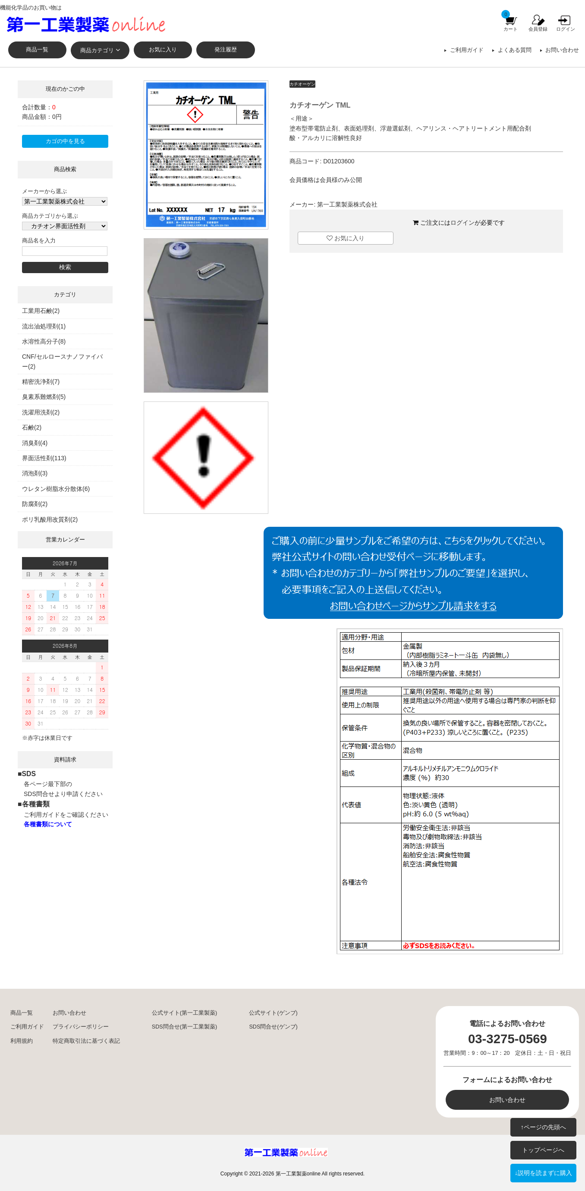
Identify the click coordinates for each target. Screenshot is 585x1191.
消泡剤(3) (34, 473)
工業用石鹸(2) (41, 310)
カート (510, 29)
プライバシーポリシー (81, 1027)
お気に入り (163, 50)
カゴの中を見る (65, 141)
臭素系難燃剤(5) (44, 396)
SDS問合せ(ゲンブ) (273, 1027)
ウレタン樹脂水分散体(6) (56, 488)
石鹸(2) (31, 427)
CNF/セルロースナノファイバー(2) (62, 361)
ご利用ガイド (467, 50)
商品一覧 (37, 50)
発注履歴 (225, 50)
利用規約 (21, 1041)
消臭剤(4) (34, 442)
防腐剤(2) (34, 503)
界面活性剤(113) (44, 458)
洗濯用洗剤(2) (41, 412)
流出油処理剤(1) (44, 326)
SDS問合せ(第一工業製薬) (184, 1027)
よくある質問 (515, 50)
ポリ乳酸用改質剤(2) (50, 519)
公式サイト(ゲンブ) (273, 1013)
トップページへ (543, 1149)
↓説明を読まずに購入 (543, 1172)
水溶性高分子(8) (44, 341)
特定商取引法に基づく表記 (86, 1041)
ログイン (565, 29)
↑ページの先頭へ (543, 1127)
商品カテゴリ (97, 51)
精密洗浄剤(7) (41, 381)
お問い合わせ (562, 50)
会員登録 (537, 29)
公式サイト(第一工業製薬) (184, 1013)
